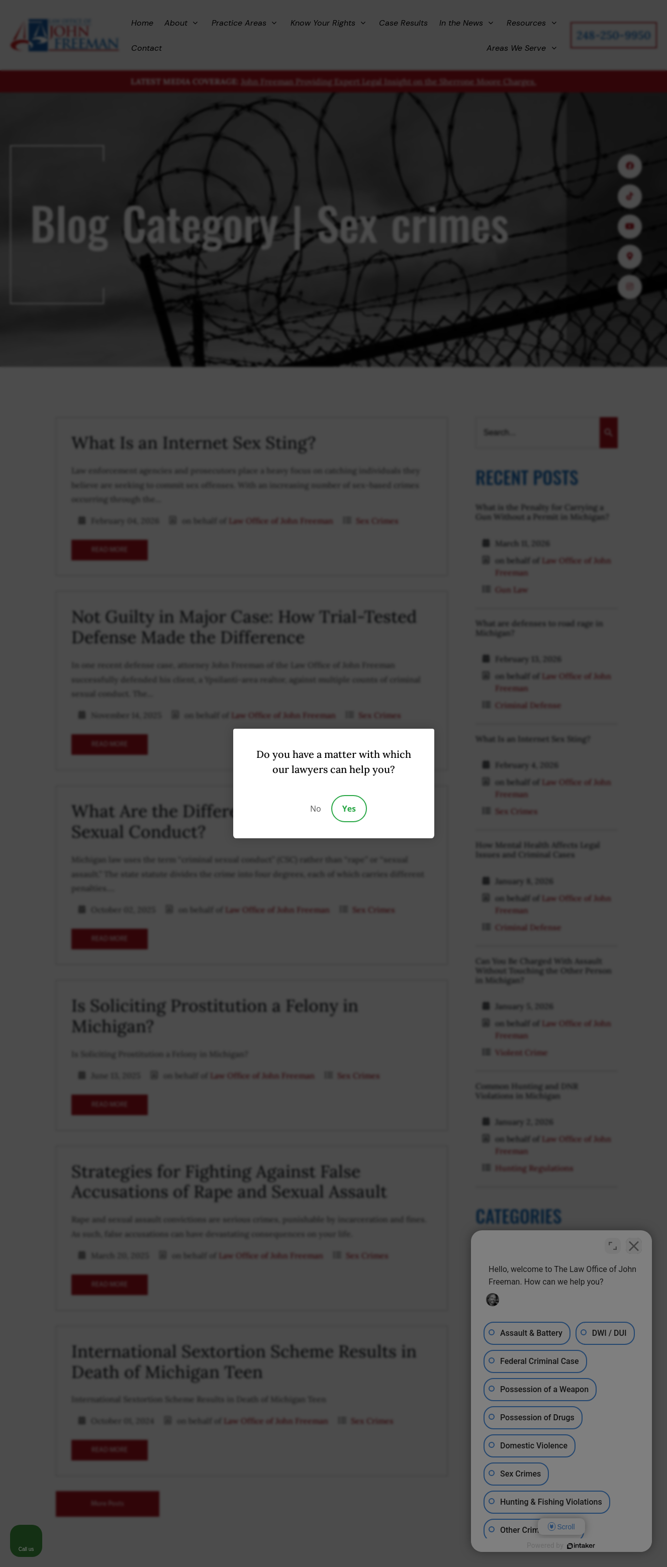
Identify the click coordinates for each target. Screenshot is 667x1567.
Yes (349, 808)
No (315, 808)
